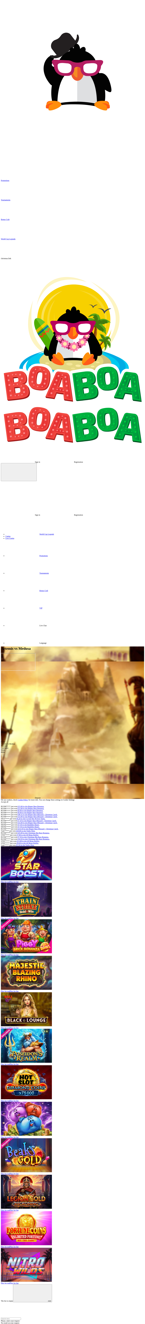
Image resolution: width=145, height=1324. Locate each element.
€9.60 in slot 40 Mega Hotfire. (27, 843)
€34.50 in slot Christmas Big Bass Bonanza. (33, 839)
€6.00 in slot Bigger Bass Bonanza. (30, 810)
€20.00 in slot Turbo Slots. (25, 831)
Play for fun (14, 882)
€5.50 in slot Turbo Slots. (25, 845)
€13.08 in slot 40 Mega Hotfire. (28, 841)
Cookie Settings (69, 800)
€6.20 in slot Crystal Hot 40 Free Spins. (30, 819)
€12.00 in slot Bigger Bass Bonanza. (30, 808)
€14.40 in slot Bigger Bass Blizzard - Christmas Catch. (37, 817)
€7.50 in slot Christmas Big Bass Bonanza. (33, 837)
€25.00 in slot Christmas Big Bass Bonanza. (33, 833)
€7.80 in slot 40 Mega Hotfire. (27, 835)
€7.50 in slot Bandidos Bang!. (28, 825)
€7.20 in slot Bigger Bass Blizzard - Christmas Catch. (37, 821)
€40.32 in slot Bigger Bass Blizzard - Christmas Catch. (37, 815)
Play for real (5, 882)
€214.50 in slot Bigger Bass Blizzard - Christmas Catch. (37, 829)
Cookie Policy (23, 800)
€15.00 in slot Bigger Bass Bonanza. (30, 806)
